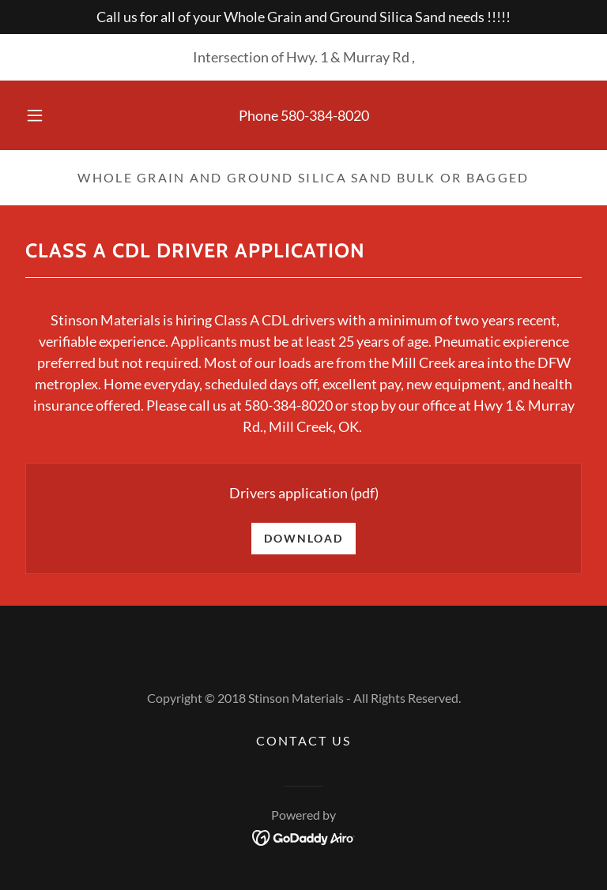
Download (303, 538)
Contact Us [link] (304, 740)
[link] (304, 836)
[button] (43, 115)
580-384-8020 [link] (325, 115)
